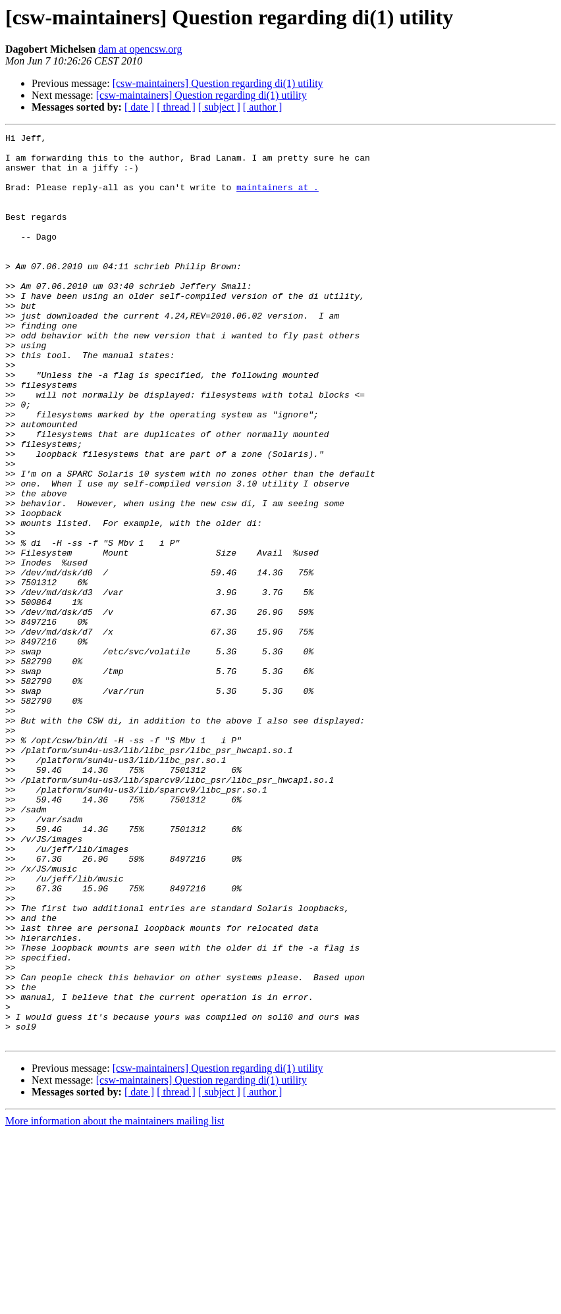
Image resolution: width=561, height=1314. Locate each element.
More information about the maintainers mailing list (114, 1302)
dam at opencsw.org (140, 49)
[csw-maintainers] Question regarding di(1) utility (218, 83)
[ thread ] (176, 107)
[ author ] (262, 107)
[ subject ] (219, 107)
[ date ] (139, 107)
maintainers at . (277, 199)
